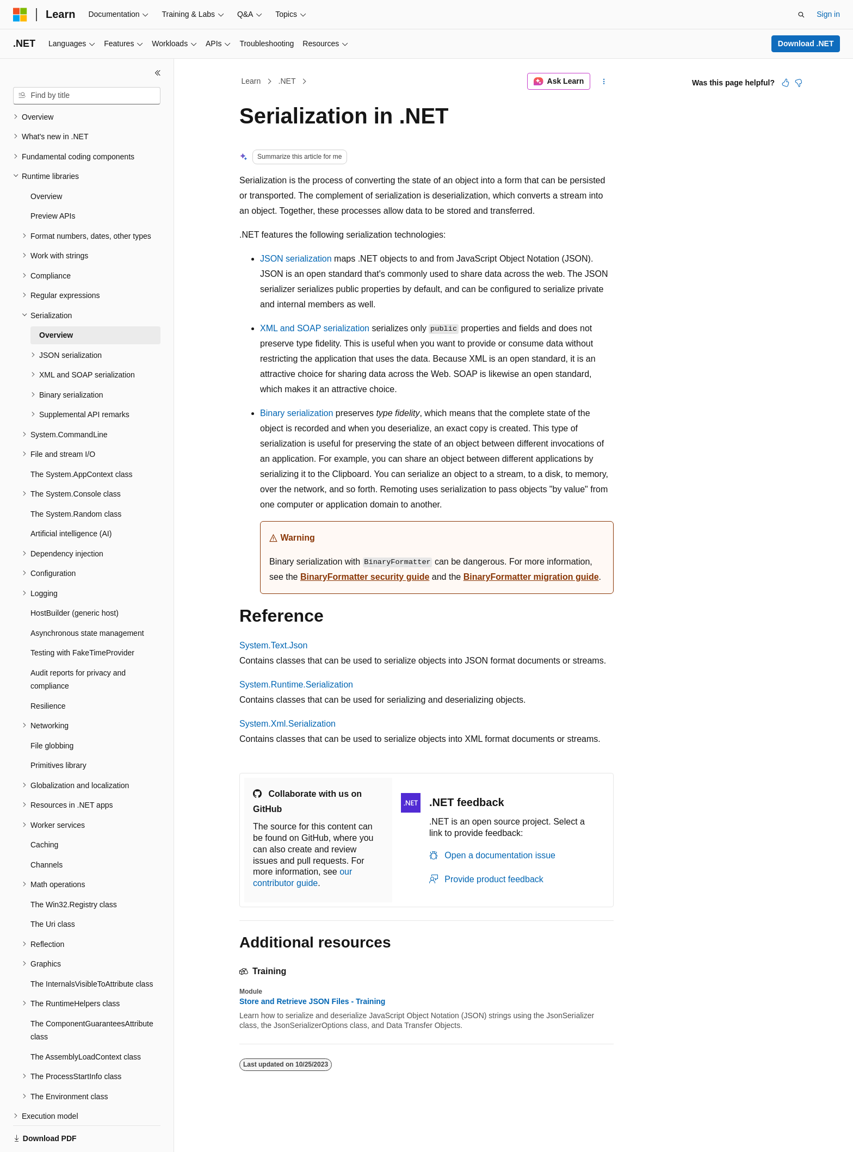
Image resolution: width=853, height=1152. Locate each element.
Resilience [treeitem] (48, 668)
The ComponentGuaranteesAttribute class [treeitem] (91, 993)
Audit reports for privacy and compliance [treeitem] (78, 642)
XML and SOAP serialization (314, 328)
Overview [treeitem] (46, 158)
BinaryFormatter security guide (364, 576)
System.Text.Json (273, 645)
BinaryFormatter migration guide (531, 576)
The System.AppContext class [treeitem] (81, 436)
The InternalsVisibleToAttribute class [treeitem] (91, 946)
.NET (287, 81)
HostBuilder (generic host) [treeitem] (74, 575)
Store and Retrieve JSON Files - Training (312, 1001)
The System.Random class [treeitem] (75, 476)
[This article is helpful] (785, 82)
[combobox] (86, 95)
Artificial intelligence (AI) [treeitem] (71, 496)
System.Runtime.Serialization (296, 684)
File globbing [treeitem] (51, 708)
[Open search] (801, 14)
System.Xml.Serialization (287, 723)
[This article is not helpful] (798, 82)
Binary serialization (296, 413)
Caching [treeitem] (44, 807)
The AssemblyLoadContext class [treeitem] (85, 1019)
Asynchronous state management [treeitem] (87, 595)
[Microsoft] (20, 15)
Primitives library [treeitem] (58, 727)
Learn (251, 81)
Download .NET (806, 43)
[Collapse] (157, 73)
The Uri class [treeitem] (52, 886)
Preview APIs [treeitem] (52, 178)
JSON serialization (296, 258)
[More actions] (604, 81)
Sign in (828, 14)
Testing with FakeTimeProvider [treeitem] (82, 615)
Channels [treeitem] (46, 827)
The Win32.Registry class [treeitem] (73, 867)
